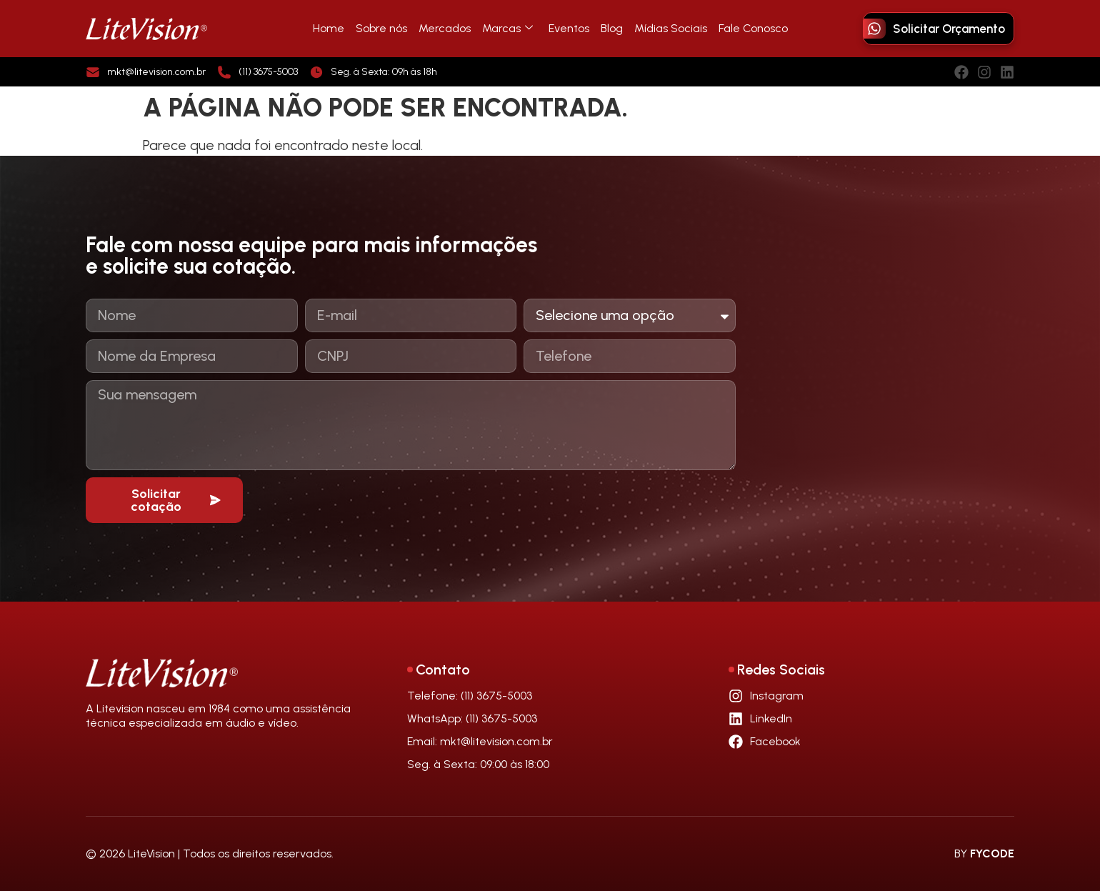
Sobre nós (381, 28)
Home (328, 28)
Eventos (569, 28)
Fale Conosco (753, 28)
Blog (612, 28)
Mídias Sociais (670, 28)
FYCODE (992, 853)
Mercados (445, 28)
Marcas (507, 28)
